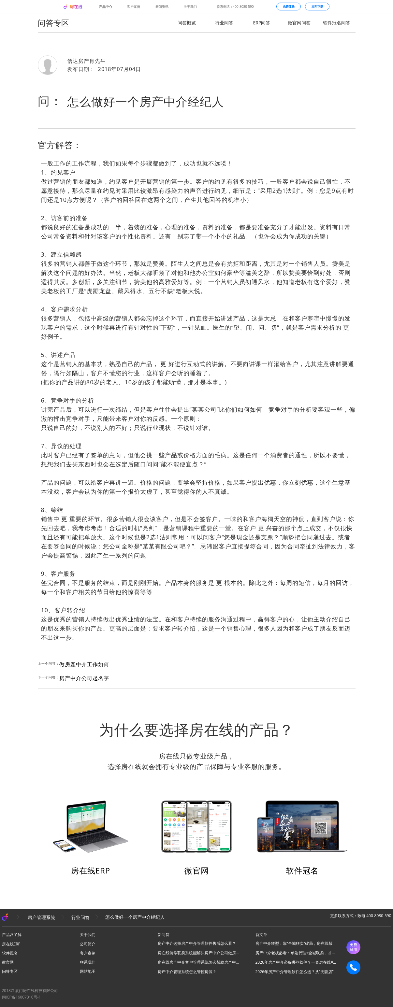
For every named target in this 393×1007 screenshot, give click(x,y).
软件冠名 (302, 870)
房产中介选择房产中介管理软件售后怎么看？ (197, 943)
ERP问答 (261, 23)
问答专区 (10, 971)
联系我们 (87, 962)
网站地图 (87, 971)
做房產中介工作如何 (84, 664)
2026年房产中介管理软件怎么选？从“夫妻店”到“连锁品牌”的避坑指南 (296, 971)
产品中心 (105, 7)
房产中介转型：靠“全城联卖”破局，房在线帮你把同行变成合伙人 (296, 943)
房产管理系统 (41, 917)
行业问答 (224, 23)
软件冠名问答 (336, 23)
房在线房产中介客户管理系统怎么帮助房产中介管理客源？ (198, 962)
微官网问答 (299, 23)
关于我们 (190, 7)
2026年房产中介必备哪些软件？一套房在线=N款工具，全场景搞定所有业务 (296, 962)
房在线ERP (90, 870)
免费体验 (289, 6)
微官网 (196, 870)
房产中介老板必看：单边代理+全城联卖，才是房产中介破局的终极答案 (296, 953)
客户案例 (133, 7)
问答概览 (187, 23)
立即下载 (317, 6)
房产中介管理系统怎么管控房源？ (187, 971)
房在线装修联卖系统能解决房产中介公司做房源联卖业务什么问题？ (198, 953)
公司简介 (87, 944)
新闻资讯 (161, 7)
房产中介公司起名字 (84, 678)
